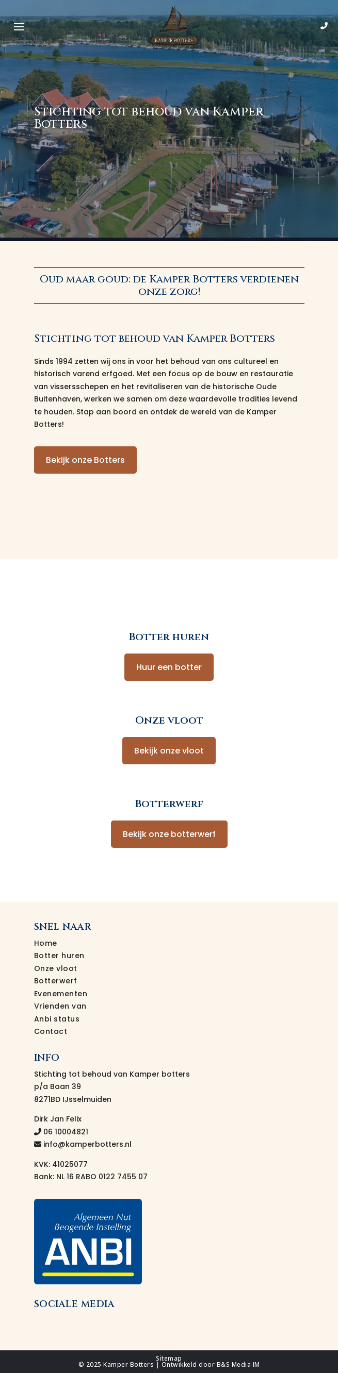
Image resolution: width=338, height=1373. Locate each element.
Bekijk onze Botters (85, 460)
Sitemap (169, 1358)
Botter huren (59, 955)
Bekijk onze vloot (169, 751)
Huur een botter (169, 667)
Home (45, 943)
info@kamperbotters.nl (83, 1144)
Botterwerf (55, 981)
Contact (51, 1031)
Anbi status (57, 1019)
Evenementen (61, 994)
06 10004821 (61, 1132)
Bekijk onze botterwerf (169, 834)
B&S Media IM (238, 1364)
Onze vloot (55, 968)
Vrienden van (60, 1006)
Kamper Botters (128, 1364)
